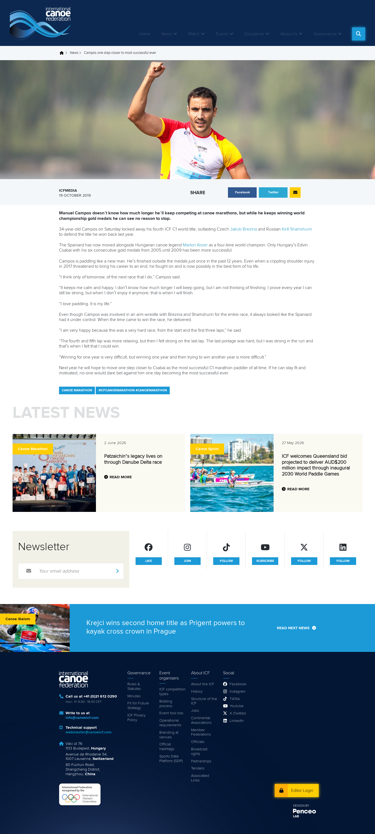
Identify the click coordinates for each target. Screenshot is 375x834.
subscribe (265, 561)
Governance (325, 34)
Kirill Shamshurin (297, 229)
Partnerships (201, 761)
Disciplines (254, 34)
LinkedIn (237, 721)
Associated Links (200, 778)
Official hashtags (166, 746)
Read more (121, 477)
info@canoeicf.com (82, 718)
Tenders (197, 768)
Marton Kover (195, 245)
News (166, 34)
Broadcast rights (199, 751)
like (148, 561)
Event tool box (171, 713)
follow (226, 561)
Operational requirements (170, 723)
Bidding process (165, 703)
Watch (194, 34)
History (197, 691)
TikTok (235, 699)
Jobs (195, 711)
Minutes (133, 696)
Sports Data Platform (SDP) (171, 758)
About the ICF (202, 684)
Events (222, 34)
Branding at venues (168, 735)
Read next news (293, 628)
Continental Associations (201, 720)
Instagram (237, 691)
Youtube (237, 706)
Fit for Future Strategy (138, 705)
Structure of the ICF (204, 701)
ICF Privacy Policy (136, 717)
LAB (296, 816)
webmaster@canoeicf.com (89, 732)
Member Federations (201, 732)
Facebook (238, 684)
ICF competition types (172, 691)
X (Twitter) (238, 713)
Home (144, 34)
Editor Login (302, 790)
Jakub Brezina (243, 229)
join (187, 561)
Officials (197, 742)
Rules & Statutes (134, 686)
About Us (288, 34)
